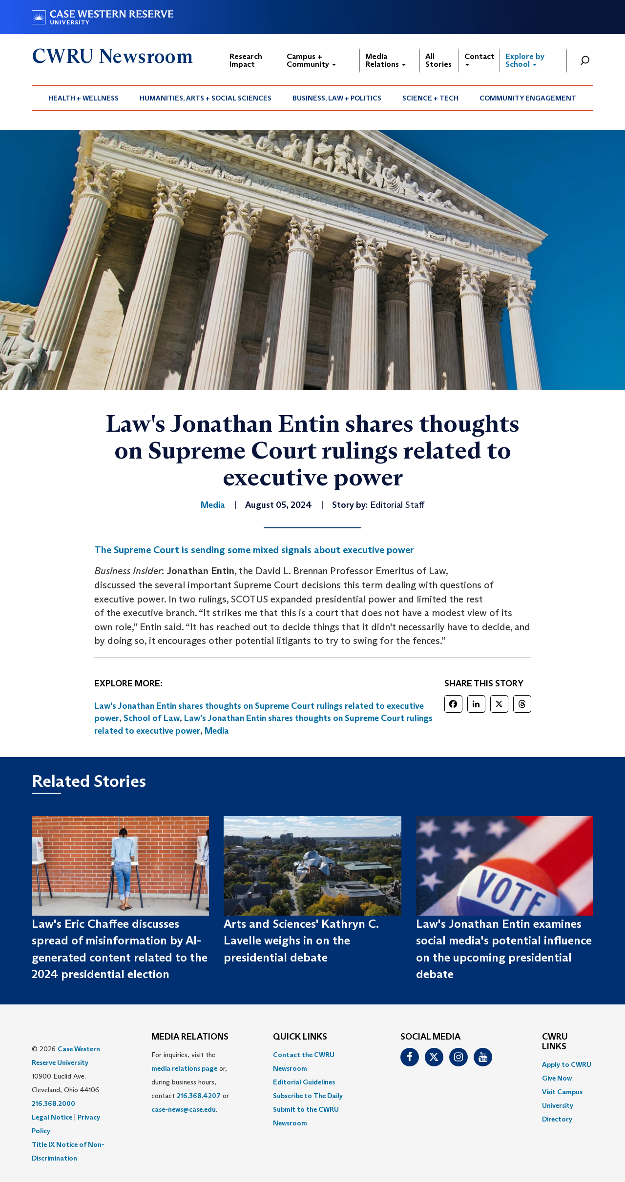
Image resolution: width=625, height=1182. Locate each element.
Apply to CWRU (566, 1064)
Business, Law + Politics (336, 98)
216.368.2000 (53, 1103)
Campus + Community (311, 60)
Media (217, 730)
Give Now (557, 1078)
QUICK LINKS (300, 1037)
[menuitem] (83, 98)
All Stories (438, 60)
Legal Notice (52, 1117)
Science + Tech (430, 98)
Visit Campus (562, 1091)
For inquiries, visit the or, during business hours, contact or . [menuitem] (190, 1082)
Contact (479, 59)
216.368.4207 (199, 1095)
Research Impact (245, 60)
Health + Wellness (83, 98)
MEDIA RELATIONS (190, 1037)
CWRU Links (555, 1042)
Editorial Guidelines (304, 1082)
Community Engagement (527, 98)
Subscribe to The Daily (308, 1095)
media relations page (184, 1068)
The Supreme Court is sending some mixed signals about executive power (254, 550)
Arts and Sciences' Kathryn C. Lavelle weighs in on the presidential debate (301, 940)
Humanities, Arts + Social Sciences (205, 98)
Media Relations (385, 60)
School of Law (152, 718)
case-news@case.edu (183, 1109)
